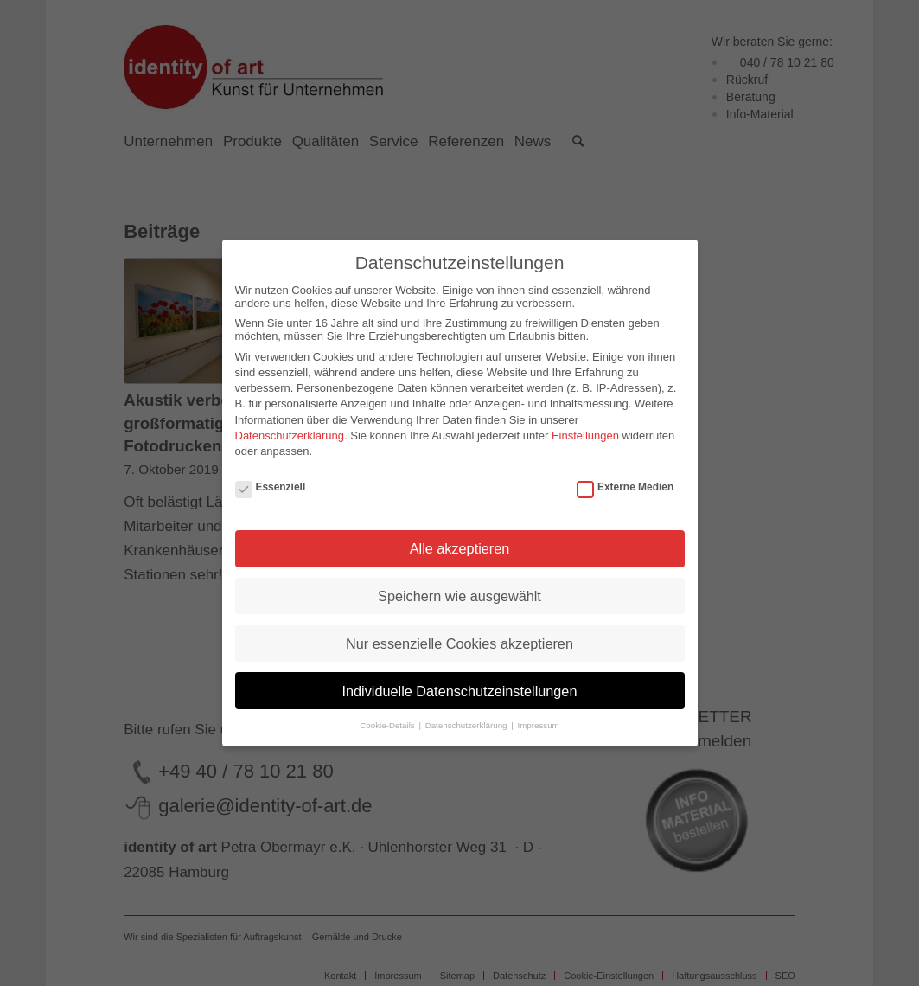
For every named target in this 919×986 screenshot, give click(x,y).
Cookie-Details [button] (388, 725)
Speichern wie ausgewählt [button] (459, 596)
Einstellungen (585, 435)
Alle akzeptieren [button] (460, 548)
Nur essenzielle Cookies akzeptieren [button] (459, 643)
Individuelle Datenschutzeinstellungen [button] (460, 691)
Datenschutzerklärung (289, 435)
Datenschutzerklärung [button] (467, 725)
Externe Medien (625, 487)
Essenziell (270, 487)
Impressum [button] (537, 725)
